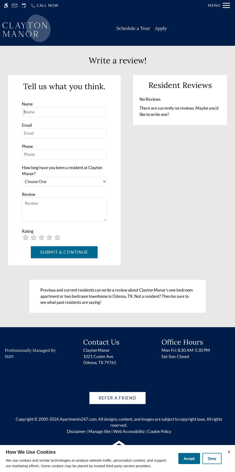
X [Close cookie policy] (229, 451)
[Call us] (44, 5)
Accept (189, 458)
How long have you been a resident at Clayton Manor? (62, 170)
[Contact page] (14, 5)
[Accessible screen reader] (6, 5)
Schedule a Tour (133, 28)
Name (27, 103)
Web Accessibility (129, 431)
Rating (28, 231)
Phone (27, 146)
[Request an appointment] (24, 5)
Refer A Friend (117, 397)
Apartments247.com (78, 419)
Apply (161, 28)
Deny (212, 458)
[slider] (45, 237)
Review (28, 194)
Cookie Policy (159, 431)
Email (27, 125)
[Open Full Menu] (219, 5)
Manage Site (99, 431)
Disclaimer (76, 431)
